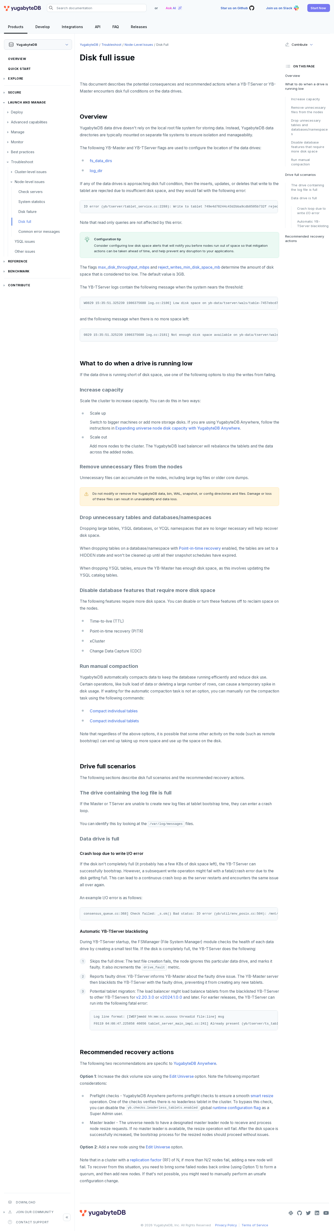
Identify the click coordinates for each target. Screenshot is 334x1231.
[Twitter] (308, 1213)
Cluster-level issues (31, 172)
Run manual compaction (300, 162)
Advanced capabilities (29, 122)
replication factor (146, 1160)
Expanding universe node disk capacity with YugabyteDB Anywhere (177, 428)
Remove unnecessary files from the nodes (308, 109)
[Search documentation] (97, 8)
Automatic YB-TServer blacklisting (313, 223)
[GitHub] (299, 1213)
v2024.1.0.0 (171, 997)
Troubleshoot (22, 162)
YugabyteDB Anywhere (194, 1063)
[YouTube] (326, 1213)
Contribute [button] (296, 44)
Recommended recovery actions (304, 238)
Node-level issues (30, 182)
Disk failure (27, 211)
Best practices (22, 152)
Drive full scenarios (300, 175)
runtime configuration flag (237, 1107)
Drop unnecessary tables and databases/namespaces (309, 127)
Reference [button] (18, 261)
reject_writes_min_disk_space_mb (189, 267)
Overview (17, 59)
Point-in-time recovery (200, 548)
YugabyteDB (89, 45)
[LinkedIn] (317, 1213)
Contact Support (28, 1222)
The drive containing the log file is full (307, 187)
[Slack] (291, 1213)
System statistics (31, 201)
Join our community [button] (30, 1212)
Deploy (17, 112)
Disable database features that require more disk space (307, 146)
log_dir (96, 170)
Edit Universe (181, 1076)
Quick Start (19, 69)
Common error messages (39, 231)
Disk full (24, 221)
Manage (17, 132)
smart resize (261, 1095)
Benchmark (19, 271)
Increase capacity (305, 99)
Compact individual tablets (114, 721)
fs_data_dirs (101, 160)
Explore (15, 78)
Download (21, 1202)
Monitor (17, 142)
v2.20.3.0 (145, 997)
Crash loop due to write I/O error (311, 210)
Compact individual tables (114, 711)
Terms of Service (255, 1225)
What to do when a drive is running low (306, 86)
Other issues (25, 251)
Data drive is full (304, 198)
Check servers (30, 192)
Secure (14, 92)
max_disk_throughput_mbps (123, 267)
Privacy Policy (226, 1225)
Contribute (19, 285)
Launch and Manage (27, 102)
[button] (318, 8)
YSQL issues (25, 241)
